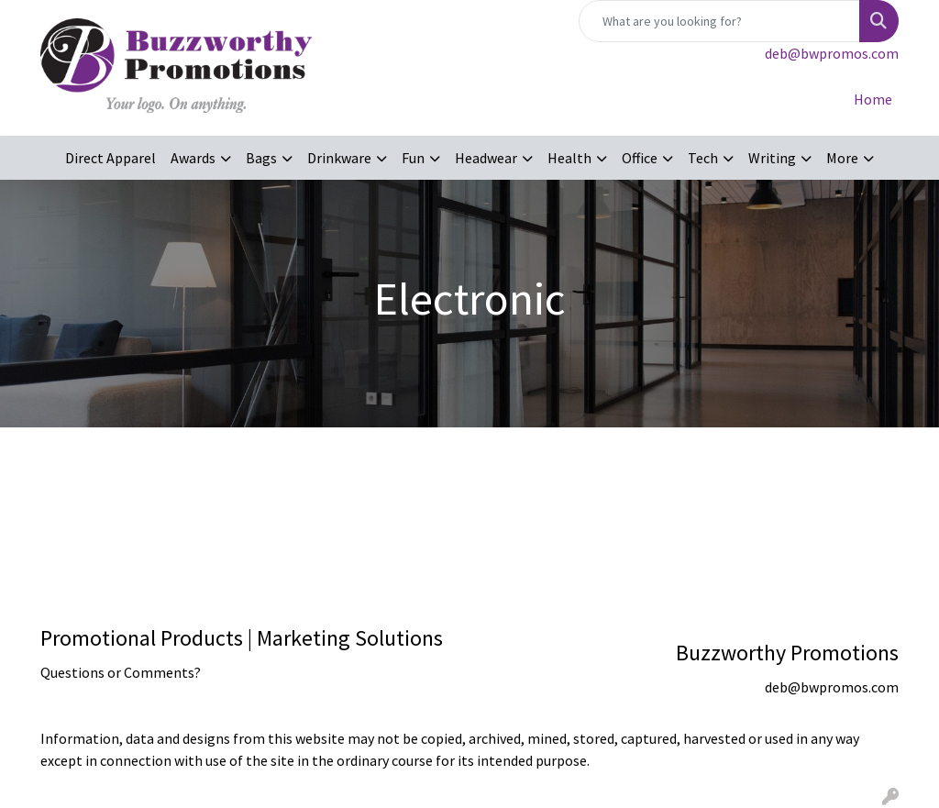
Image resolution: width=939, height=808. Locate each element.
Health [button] (569, 158)
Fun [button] (413, 158)
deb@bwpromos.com (832, 53)
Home (873, 99)
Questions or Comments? (120, 672)
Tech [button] (703, 158)
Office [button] (639, 158)
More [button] (842, 158)
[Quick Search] (719, 21)
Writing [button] (772, 158)
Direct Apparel (110, 158)
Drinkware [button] (339, 158)
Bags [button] (261, 158)
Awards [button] (193, 158)
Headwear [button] (486, 158)
